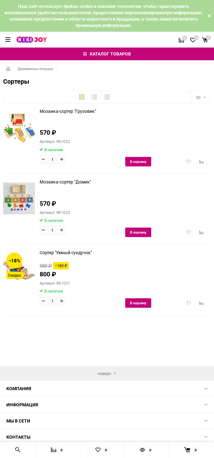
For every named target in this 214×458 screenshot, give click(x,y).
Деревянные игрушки (35, 68)
